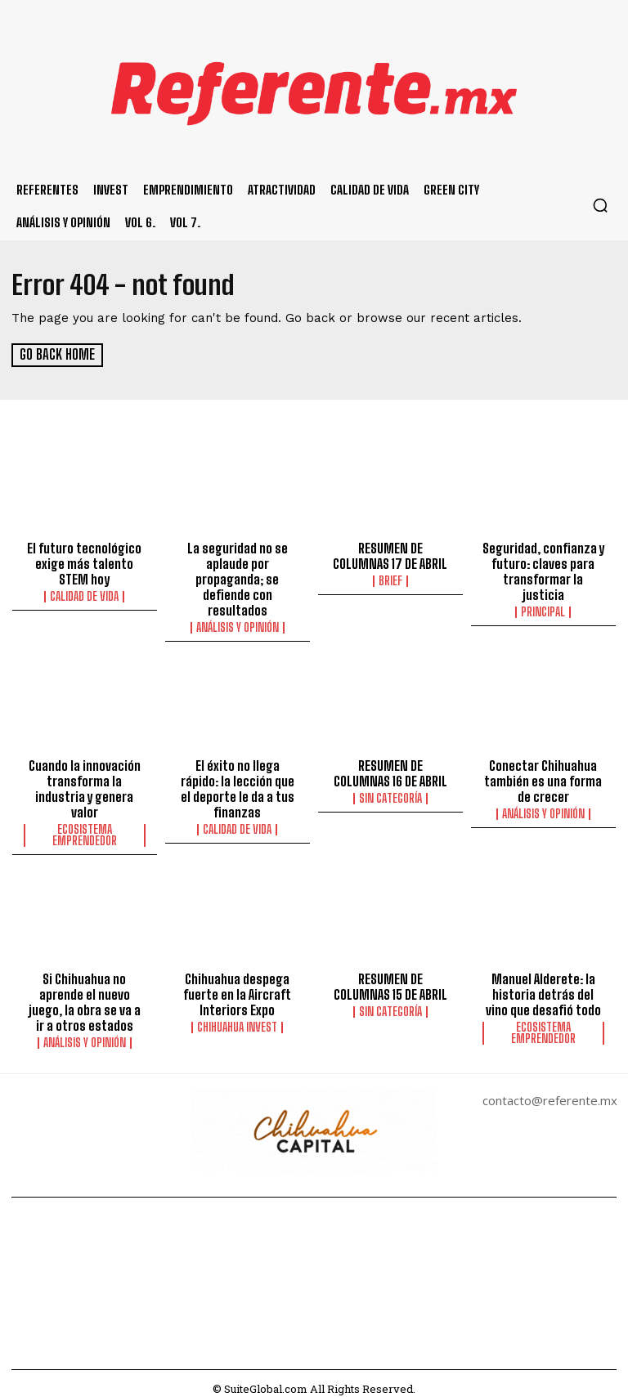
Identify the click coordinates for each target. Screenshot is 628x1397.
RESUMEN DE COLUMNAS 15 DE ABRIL (390, 977)
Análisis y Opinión (237, 623)
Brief (390, 578)
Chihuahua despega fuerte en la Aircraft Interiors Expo (237, 985)
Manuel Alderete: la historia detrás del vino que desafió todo (543, 985)
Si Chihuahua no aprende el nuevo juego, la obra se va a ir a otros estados (85, 992)
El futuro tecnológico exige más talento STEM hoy (84, 562)
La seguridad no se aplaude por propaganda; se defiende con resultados (237, 576)
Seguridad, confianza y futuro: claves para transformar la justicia (543, 569)
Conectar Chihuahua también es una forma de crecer (543, 775)
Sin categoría (390, 792)
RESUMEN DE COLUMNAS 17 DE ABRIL (390, 554)
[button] (600, 205)
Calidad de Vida (84, 593)
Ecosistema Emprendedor (84, 827)
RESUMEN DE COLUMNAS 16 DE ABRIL (390, 767)
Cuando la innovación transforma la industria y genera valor (85, 782)
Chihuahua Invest (237, 1017)
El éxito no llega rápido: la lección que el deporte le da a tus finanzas (237, 782)
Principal (543, 608)
